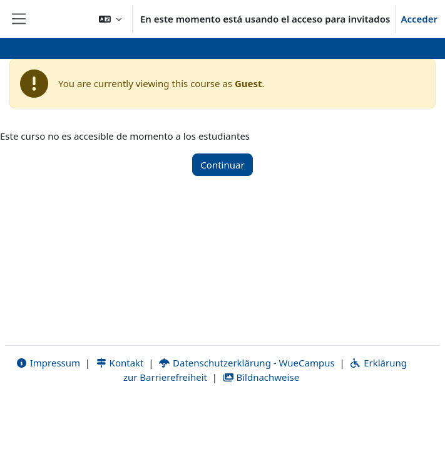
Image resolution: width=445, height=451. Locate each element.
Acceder (419, 19)
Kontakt (119, 362)
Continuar (222, 164)
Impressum (48, 362)
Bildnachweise (260, 377)
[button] (110, 19)
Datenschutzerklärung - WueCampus (246, 362)
